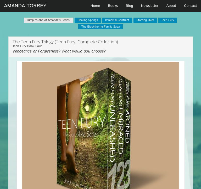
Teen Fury (167, 20)
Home (95, 5)
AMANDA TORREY (25, 5)
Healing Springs (87, 20)
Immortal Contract (117, 20)
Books (113, 5)
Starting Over (145, 20)
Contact (190, 5)
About (171, 5)
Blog (129, 5)
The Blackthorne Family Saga (100, 27)
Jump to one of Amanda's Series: (48, 20)
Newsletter (149, 5)
